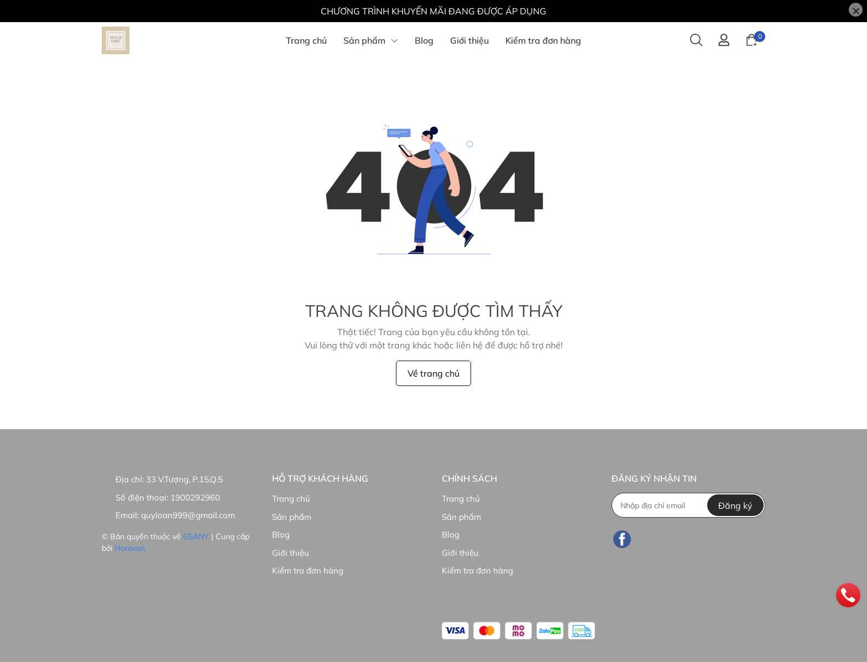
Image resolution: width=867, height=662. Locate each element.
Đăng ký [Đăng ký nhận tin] (735, 505)
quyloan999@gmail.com (188, 515)
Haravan (129, 548)
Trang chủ (291, 498)
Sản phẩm (291, 517)
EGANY (196, 536)
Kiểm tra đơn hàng (307, 570)
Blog (281, 534)
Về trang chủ (433, 373)
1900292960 (195, 497)
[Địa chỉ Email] (688, 505)
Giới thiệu (290, 553)
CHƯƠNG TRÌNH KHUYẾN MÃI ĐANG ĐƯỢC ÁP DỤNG (433, 11)
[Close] (856, 10)
